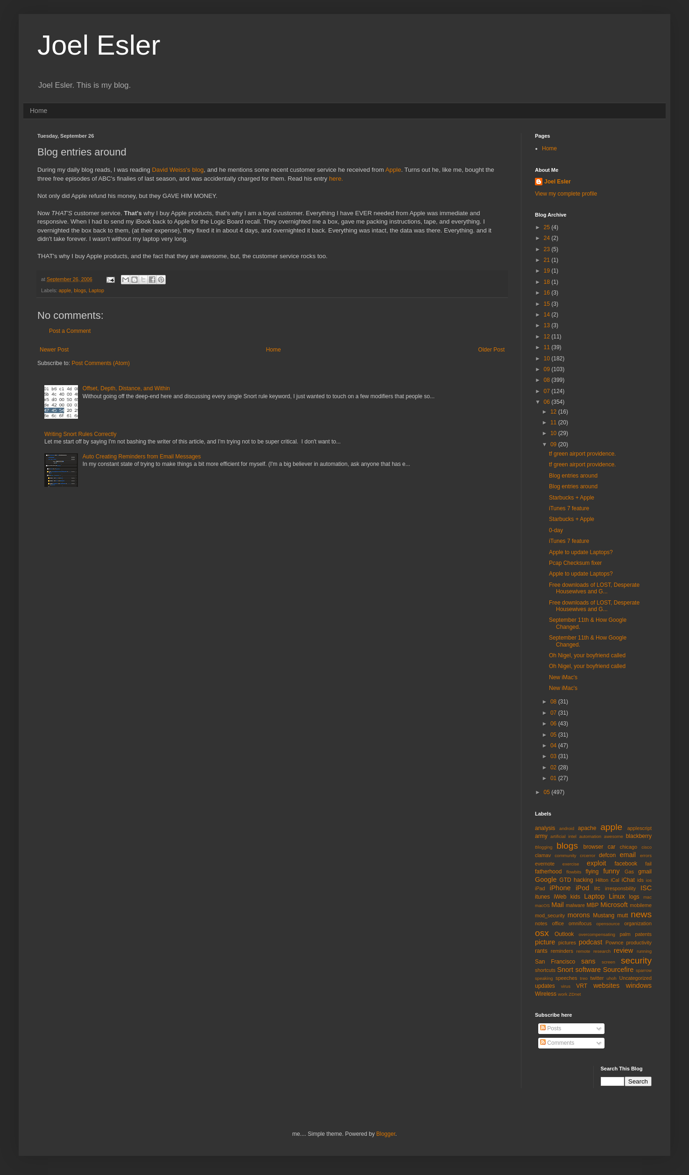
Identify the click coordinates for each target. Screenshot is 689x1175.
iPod (582, 888)
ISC (646, 888)
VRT (581, 986)
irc (597, 888)
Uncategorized (635, 978)
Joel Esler (98, 45)
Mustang (603, 915)
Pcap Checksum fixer (575, 563)
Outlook (564, 934)
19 (548, 270)
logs (634, 897)
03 (554, 756)
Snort (565, 969)
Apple (393, 169)
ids (640, 880)
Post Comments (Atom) (100, 363)
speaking (544, 978)
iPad (540, 888)
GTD (565, 880)
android (566, 828)
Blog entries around (573, 475)
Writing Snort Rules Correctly (80, 434)
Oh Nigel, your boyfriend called (587, 655)
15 (548, 304)
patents (643, 934)
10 (548, 358)
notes (541, 923)
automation (590, 836)
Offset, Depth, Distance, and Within (126, 388)
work (562, 994)
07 (548, 391)
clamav (543, 855)
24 (548, 238)
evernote (545, 863)
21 (548, 260)
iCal (615, 880)
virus (565, 986)
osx (542, 933)
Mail (557, 904)
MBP (592, 905)
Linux (617, 896)
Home (38, 110)
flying (591, 871)
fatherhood (548, 871)
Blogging (543, 847)
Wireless (545, 994)
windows (639, 985)
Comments (557, 1043)
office (558, 923)
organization (638, 923)
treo (584, 978)
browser (593, 847)
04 (554, 745)
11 (548, 347)
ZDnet (575, 994)
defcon (607, 855)
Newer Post (54, 349)
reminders (562, 951)
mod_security (550, 915)
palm (624, 934)
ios (649, 880)
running (644, 951)
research (602, 951)
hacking (583, 880)
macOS (542, 905)
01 (554, 778)
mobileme (641, 905)
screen (608, 961)
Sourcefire (618, 969)
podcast (590, 942)
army (541, 836)
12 (548, 336)
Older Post (491, 349)
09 (548, 369)
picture (545, 942)
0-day (556, 530)
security (636, 960)
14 (548, 314)
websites (606, 985)
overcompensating (597, 934)
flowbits (573, 871)
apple (65, 290)
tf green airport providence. (582, 453)
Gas (629, 871)
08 (548, 380)
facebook (625, 863)
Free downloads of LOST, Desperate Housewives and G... (594, 588)
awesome (613, 836)
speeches (566, 978)
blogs (80, 290)
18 (548, 282)
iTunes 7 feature (569, 508)
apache (587, 828)
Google (545, 879)
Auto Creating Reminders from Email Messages (142, 456)
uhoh (611, 978)
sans (588, 961)
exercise (570, 863)
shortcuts (545, 970)
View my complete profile (566, 193)
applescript (639, 828)
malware (575, 905)
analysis (545, 828)
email (628, 854)
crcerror (587, 855)
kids (575, 897)
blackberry (639, 836)
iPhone (560, 888)
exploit (596, 863)
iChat (628, 880)
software (588, 969)
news (641, 914)
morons (579, 915)
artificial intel (563, 836)
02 (554, 767)
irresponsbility (620, 888)
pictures (567, 942)
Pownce (614, 942)
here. (336, 178)
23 (548, 249)
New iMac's (563, 677)
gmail (645, 871)
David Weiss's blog (178, 169)
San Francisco (555, 961)
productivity (639, 942)
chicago (628, 847)
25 (548, 227)
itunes (542, 897)
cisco (646, 847)
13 (548, 325)
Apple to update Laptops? (581, 552)
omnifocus (580, 923)
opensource (607, 923)
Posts (550, 1028)
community (565, 855)
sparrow (644, 970)
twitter (597, 978)
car (612, 847)
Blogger (385, 1134)
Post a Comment (70, 331)
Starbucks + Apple (571, 497)
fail (648, 863)
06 (548, 402)
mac (647, 897)
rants (541, 951)
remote (584, 951)
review (623, 950)
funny (611, 871)
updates (545, 986)
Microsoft (613, 904)
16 (548, 292)
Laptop (96, 290)
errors (646, 855)
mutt (622, 915)
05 (554, 735)
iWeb (560, 897)
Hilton (602, 880)
